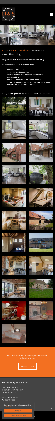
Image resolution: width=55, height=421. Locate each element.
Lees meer (7, 407)
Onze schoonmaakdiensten (20, 50)
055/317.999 (8, 400)
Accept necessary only (18, 415)
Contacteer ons (27, 366)
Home (6, 50)
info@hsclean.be (10, 397)
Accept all (18, 411)
